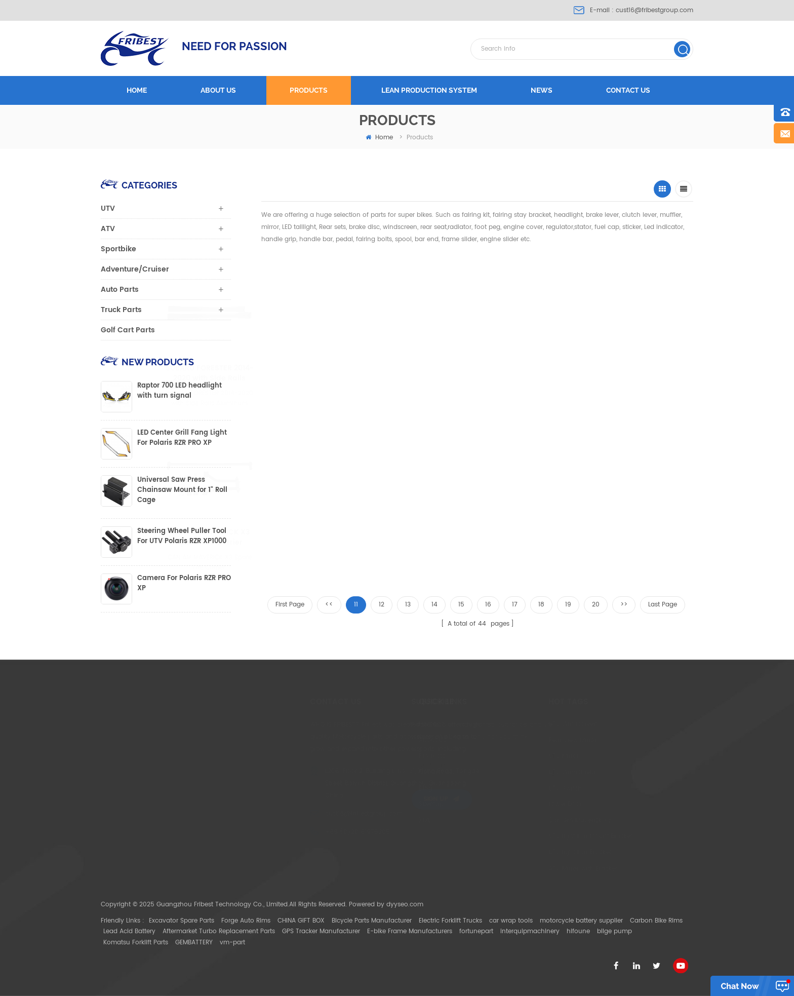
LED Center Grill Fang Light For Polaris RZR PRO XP (182, 438)
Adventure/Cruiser (135, 269)
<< (329, 604)
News (541, 90)
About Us (399, 740)
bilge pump (614, 931)
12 (381, 604)
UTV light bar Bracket (538, 852)
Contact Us (402, 772)
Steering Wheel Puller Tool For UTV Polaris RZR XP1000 (181, 536)
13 (408, 604)
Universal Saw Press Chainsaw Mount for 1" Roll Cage (182, 490)
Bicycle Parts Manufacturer (372, 921)
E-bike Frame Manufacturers (409, 931)
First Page (289, 604)
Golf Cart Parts (128, 330)
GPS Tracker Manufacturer (321, 931)
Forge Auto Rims (245, 921)
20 (596, 604)
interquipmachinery (530, 931)
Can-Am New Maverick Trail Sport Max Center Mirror (328, 537)
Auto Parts (120, 289)
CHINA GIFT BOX (301, 921)
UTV (108, 208)
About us (218, 90)
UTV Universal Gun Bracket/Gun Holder (618, 373)
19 (568, 604)
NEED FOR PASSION (234, 46)
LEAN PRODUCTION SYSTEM (429, 90)
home (379, 137)
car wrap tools (511, 921)
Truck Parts (121, 310)
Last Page (662, 604)
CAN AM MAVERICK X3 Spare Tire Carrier (244, 537)
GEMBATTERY (194, 942)
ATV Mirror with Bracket (541, 868)
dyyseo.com (404, 904)
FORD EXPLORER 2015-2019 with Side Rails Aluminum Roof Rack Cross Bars (417, 373)
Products (309, 90)
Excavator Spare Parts (181, 921)
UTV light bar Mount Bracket (549, 836)
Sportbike (118, 249)
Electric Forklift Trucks (450, 921)
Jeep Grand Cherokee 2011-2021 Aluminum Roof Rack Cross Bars (519, 373)
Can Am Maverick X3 (538, 820)
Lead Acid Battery (129, 931)
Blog (392, 788)
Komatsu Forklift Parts (135, 942)
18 (541, 604)
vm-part (232, 942)
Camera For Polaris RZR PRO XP (184, 583)
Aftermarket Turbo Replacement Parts (219, 931)
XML (391, 820)
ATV (108, 229)
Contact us (628, 90)
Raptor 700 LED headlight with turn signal (179, 391)
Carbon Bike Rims (656, 921)
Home (137, 90)
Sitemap (397, 804)
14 (434, 604)
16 (488, 604)
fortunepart (476, 931)
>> (623, 604)
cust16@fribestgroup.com (654, 10)
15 (461, 604)
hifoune (578, 931)
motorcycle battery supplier (581, 921)
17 (515, 604)
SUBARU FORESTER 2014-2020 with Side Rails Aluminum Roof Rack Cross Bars (313, 373)
